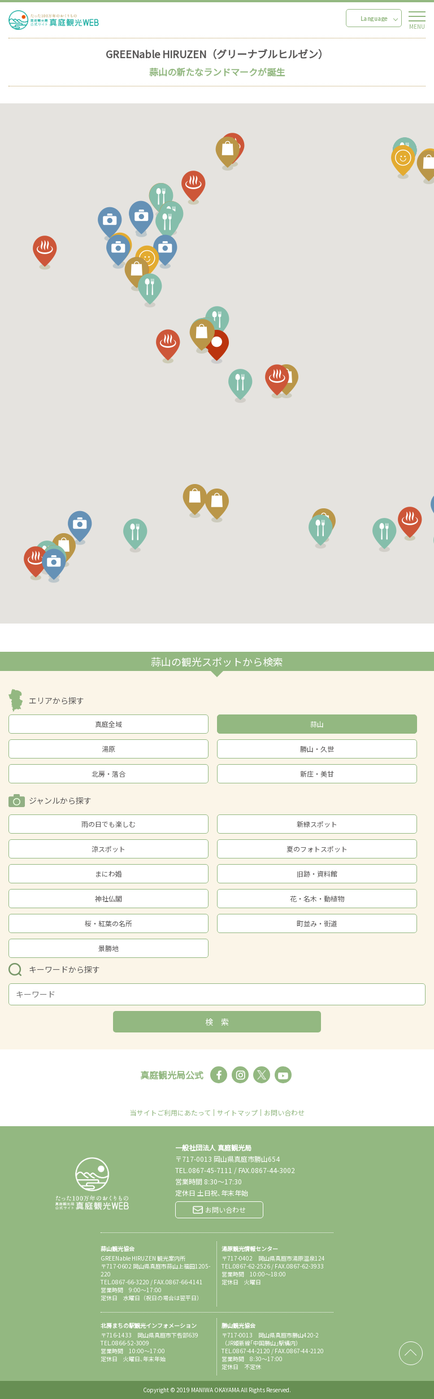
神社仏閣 (108, 898)
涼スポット (108, 848)
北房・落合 (108, 773)
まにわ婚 (108, 873)
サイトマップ (237, 1112)
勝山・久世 (317, 748)
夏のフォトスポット (317, 848)
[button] (396, 167)
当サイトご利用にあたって (170, 1112)
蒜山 (317, 724)
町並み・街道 (317, 923)
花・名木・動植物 (317, 898)
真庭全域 (108, 724)
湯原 (108, 748)
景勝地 (108, 948)
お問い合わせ (284, 1112)
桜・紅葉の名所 (108, 923)
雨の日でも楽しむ (108, 824)
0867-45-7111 (210, 1170)
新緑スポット (317, 824)
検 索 (217, 1021)
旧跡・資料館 (317, 873)
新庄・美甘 (317, 773)
